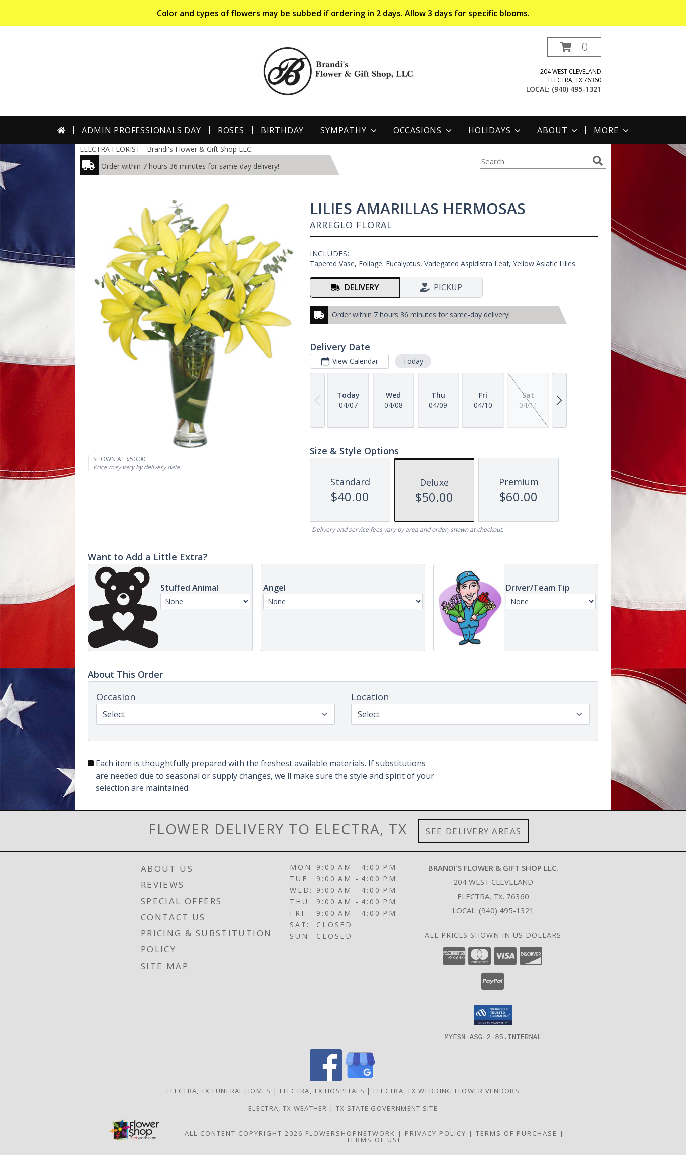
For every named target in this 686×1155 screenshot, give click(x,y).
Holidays (495, 130)
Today (413, 361)
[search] (598, 160)
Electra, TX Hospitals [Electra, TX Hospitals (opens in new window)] (322, 1090)
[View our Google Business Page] (360, 1078)
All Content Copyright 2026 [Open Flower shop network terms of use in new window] (244, 1132)
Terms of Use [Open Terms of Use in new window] (374, 1139)
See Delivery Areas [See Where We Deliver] (474, 831)
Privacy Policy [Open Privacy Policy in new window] (435, 1132)
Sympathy (349, 130)
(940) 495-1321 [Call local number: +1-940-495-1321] (576, 89)
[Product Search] (534, 161)
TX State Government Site (387, 1107)
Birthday (282, 130)
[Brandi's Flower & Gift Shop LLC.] (346, 70)
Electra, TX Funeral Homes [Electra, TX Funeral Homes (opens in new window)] (218, 1090)
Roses (231, 130)
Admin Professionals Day (141, 130)
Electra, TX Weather (287, 1107)
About (558, 130)
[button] (574, 47)
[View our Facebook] (326, 1078)
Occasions (423, 130)
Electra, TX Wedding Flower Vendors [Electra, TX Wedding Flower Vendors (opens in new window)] (446, 1090)
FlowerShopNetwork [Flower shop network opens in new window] (350, 1132)
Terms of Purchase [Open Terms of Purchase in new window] (516, 1132)
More (612, 130)
